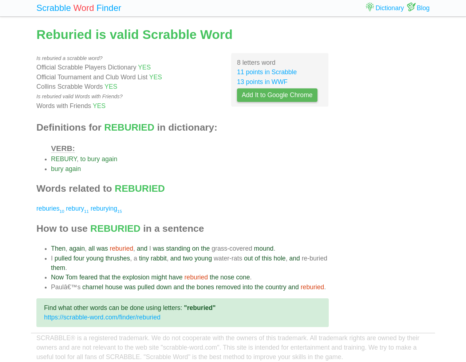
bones (205, 287)
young (95, 258)
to (83, 159)
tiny (144, 258)
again (109, 159)
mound (264, 248)
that (104, 277)
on (195, 248)
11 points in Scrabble (267, 72)
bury (93, 159)
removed (228, 287)
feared (88, 277)
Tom (72, 277)
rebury (77, 208)
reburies (50, 208)
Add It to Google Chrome (277, 95)
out (248, 258)
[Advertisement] (385, 134)
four (79, 258)
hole (279, 258)
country (276, 287)
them (58, 267)
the (205, 248)
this (267, 258)
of (257, 258)
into (247, 287)
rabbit (159, 258)
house (114, 287)
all (91, 248)
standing (178, 248)
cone (243, 277)
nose (227, 277)
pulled (63, 258)
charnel (92, 287)
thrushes (118, 258)
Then (58, 248)
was (102, 248)
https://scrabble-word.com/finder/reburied (102, 317)
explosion (135, 277)
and (142, 248)
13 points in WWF (262, 81)
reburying (106, 208)
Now (57, 277)
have (175, 277)
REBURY (64, 159)
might (159, 277)
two (188, 258)
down (164, 287)
